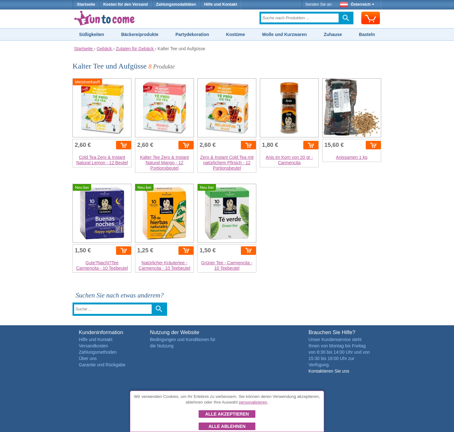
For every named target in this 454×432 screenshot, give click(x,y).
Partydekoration (192, 34)
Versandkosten (93, 345)
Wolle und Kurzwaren (284, 34)
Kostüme (235, 34)
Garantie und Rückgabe (102, 364)
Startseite (86, 4)
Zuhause (333, 34)
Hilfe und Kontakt (220, 4)
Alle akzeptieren (227, 414)
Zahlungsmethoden (98, 352)
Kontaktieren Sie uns (328, 371)
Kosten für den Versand (125, 4)
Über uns (88, 358)
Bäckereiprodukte (139, 34)
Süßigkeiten (91, 34)
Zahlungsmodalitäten (176, 4)
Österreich (357, 4)
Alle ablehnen (227, 426)
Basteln (367, 34)
